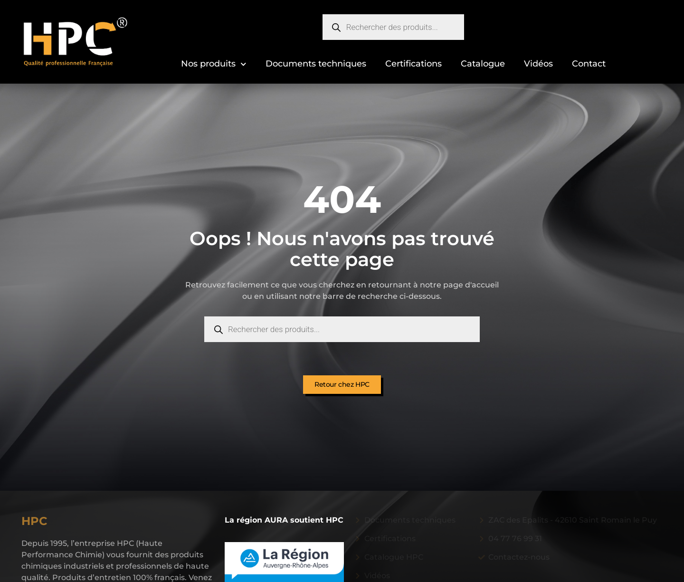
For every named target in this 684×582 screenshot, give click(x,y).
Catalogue (483, 63)
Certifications (413, 63)
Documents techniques (316, 63)
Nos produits (214, 64)
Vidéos (538, 63)
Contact (589, 63)
